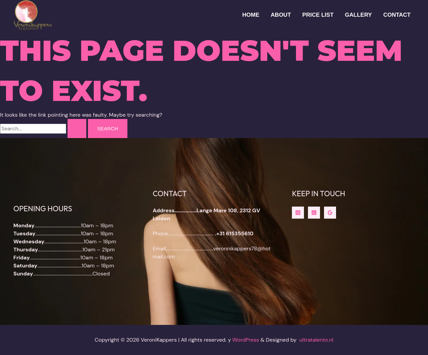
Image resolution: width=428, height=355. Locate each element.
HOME (250, 15)
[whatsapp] (314, 213)
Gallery (358, 15)
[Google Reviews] (330, 213)
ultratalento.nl (316, 339)
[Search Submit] (77, 128)
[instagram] (298, 213)
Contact (397, 15)
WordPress (245, 339)
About (281, 15)
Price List (318, 15)
